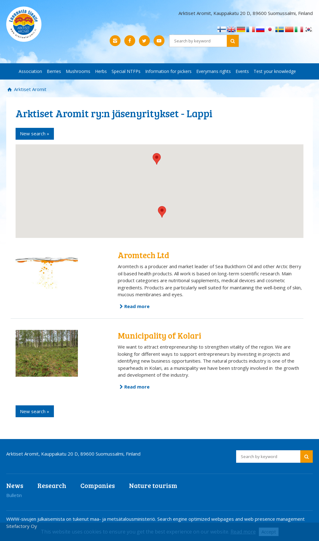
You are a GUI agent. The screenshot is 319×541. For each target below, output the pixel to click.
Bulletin (14, 495)
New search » (34, 133)
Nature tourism (153, 485)
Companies (97, 485)
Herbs (101, 71)
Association (30, 71)
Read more (137, 306)
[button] (162, 212)
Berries (54, 71)
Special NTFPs (126, 71)
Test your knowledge (275, 71)
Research (51, 485)
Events (242, 71)
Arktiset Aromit (29, 89)
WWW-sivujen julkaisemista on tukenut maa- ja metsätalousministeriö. (81, 519)
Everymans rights (213, 71)
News (14, 485)
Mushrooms (78, 71)
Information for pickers (168, 71)
